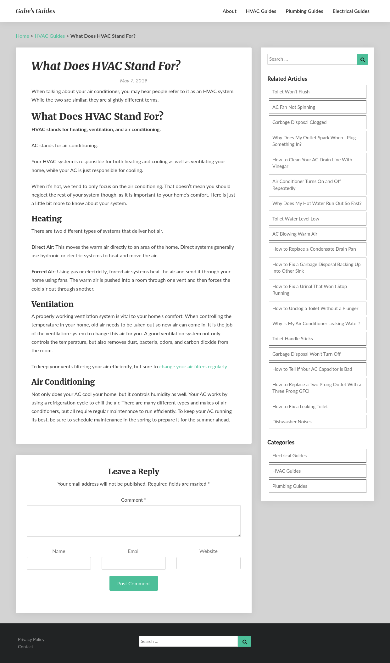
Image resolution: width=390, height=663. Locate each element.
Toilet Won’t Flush (290, 91)
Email (134, 551)
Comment (133, 500)
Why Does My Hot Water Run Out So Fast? (317, 203)
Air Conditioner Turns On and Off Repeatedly (306, 184)
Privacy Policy (31, 639)
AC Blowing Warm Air (294, 234)
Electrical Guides (351, 11)
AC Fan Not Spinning (293, 107)
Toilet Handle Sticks (292, 338)
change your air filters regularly (193, 366)
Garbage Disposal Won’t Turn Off (306, 354)
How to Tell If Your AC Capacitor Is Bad (312, 369)
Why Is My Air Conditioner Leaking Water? (316, 323)
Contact (25, 646)
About (230, 11)
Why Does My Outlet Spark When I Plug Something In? (314, 141)
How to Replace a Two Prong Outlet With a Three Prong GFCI (316, 388)
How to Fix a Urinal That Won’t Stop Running (309, 289)
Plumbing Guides (304, 11)
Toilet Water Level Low (295, 218)
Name (58, 551)
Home (22, 36)
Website (208, 551)
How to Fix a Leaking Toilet (300, 406)
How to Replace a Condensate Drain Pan (314, 249)
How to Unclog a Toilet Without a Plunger (315, 308)
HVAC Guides (261, 11)
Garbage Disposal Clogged (299, 122)
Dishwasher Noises (292, 421)
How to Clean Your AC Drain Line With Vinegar (312, 163)
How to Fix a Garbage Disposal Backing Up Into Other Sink (316, 267)
